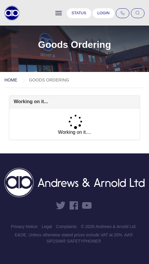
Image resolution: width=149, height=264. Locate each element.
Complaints (66, 226)
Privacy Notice (24, 226)
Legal (47, 226)
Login (103, 13)
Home (10, 80)
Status (79, 13)
